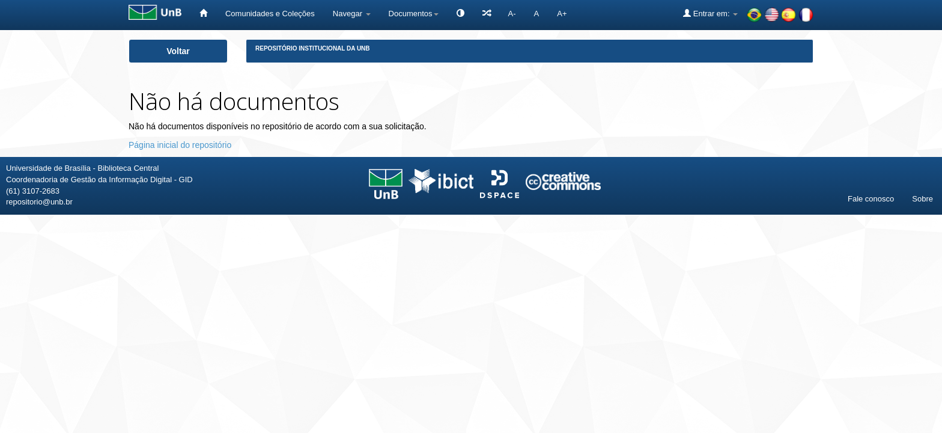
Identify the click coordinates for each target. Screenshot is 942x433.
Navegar (352, 13)
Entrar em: (710, 13)
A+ (562, 13)
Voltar (178, 51)
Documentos (414, 13)
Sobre (922, 198)
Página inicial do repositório (180, 145)
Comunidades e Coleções (270, 13)
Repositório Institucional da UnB (312, 48)
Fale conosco (871, 198)
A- (512, 13)
